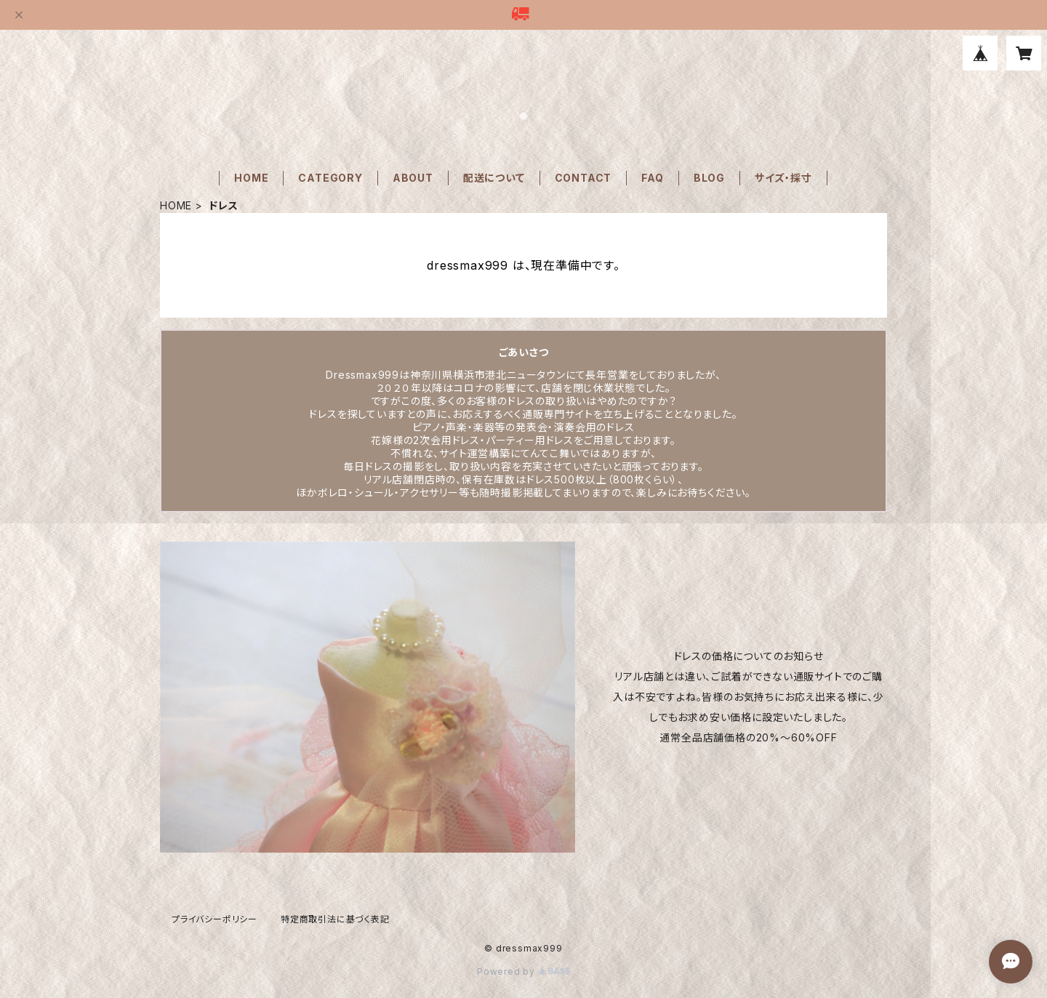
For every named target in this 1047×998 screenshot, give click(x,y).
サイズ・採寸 (783, 178)
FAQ (652, 178)
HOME (251, 178)
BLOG (709, 178)
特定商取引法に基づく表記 (335, 919)
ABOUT (413, 178)
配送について (494, 178)
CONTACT (583, 178)
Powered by (523, 971)
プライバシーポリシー (214, 919)
